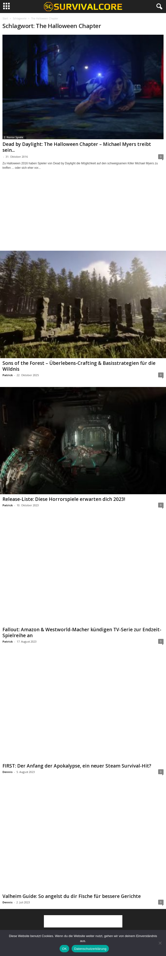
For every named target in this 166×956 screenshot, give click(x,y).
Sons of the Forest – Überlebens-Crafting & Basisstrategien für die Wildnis (78, 366)
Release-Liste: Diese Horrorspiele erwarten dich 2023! (63, 499)
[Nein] (159, 943)
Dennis (7, 772)
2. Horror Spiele (13, 137)
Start (5, 18)
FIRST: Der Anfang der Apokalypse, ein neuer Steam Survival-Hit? (76, 766)
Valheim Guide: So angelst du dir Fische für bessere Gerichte (71, 896)
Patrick (7, 375)
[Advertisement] (83, 215)
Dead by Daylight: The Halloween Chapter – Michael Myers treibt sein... (76, 147)
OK (64, 949)
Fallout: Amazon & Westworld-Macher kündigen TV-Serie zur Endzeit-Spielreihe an (81, 632)
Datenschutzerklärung (90, 949)
